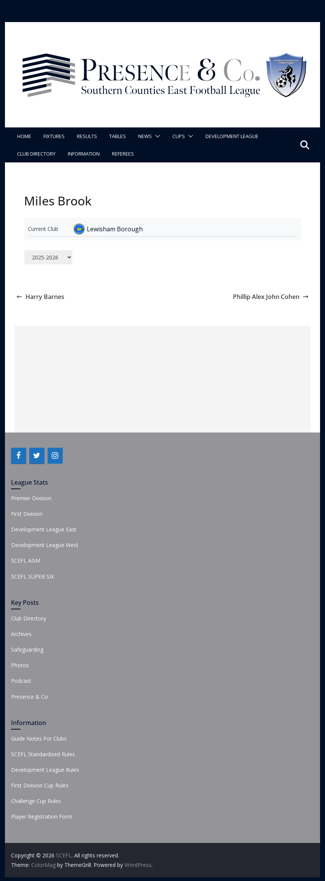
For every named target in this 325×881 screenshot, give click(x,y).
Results (87, 136)
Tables (117, 136)
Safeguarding (27, 649)
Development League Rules (45, 769)
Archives (21, 634)
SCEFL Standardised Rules (43, 754)
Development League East (43, 529)
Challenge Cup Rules (36, 801)
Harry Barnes (40, 297)
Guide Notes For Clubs (39, 738)
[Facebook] (18, 456)
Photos (20, 665)
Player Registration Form (41, 816)
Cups (178, 136)
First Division (27, 513)
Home (24, 136)
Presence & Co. (30, 696)
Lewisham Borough (115, 229)
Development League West (44, 545)
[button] (156, 136)
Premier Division (31, 498)
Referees (123, 153)
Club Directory (36, 153)
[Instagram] (55, 456)
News (145, 136)
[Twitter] (37, 456)
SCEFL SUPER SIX (32, 576)
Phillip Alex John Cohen (271, 297)
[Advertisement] (162, 379)
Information (84, 153)
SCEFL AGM (25, 560)
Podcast (21, 680)
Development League (232, 136)
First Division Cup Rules (40, 785)
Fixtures (54, 136)
